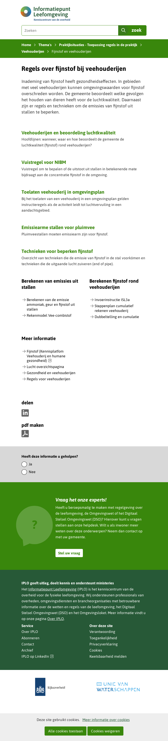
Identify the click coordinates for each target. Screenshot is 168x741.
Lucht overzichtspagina (45, 367)
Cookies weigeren (105, 731)
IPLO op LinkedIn (38, 656)
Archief (27, 650)
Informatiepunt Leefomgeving (52, 589)
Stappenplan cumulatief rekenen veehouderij (114, 308)
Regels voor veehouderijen (48, 379)
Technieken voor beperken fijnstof (57, 251)
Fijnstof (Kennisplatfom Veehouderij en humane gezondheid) (46, 356)
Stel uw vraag (69, 553)
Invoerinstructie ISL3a (112, 300)
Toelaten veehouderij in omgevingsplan (63, 192)
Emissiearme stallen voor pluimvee (58, 227)
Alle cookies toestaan (65, 731)
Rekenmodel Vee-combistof (49, 315)
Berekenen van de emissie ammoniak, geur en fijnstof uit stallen (51, 304)
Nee (32, 472)
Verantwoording (102, 632)
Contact (28, 644)
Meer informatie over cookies (106, 720)
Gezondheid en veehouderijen (51, 373)
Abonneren (30, 638)
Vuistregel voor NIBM (44, 162)
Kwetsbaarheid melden (108, 656)
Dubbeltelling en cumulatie (117, 317)
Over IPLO (55, 619)
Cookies (95, 650)
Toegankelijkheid (103, 638)
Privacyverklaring (103, 644)
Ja (30, 464)
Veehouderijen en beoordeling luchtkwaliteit (68, 132)
